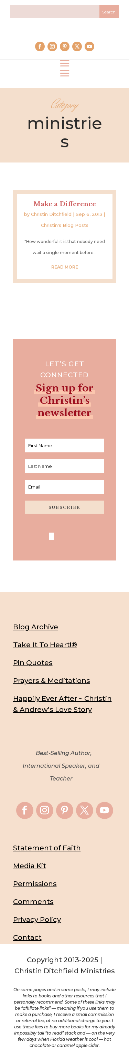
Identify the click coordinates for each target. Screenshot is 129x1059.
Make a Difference (64, 204)
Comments (33, 902)
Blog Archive (35, 627)
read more (64, 267)
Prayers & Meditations (51, 681)
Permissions (35, 884)
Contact (27, 937)
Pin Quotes (33, 663)
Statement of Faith (47, 848)
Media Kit (29, 866)
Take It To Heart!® (45, 645)
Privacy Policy (37, 919)
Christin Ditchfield (51, 214)
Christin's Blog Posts (64, 225)
